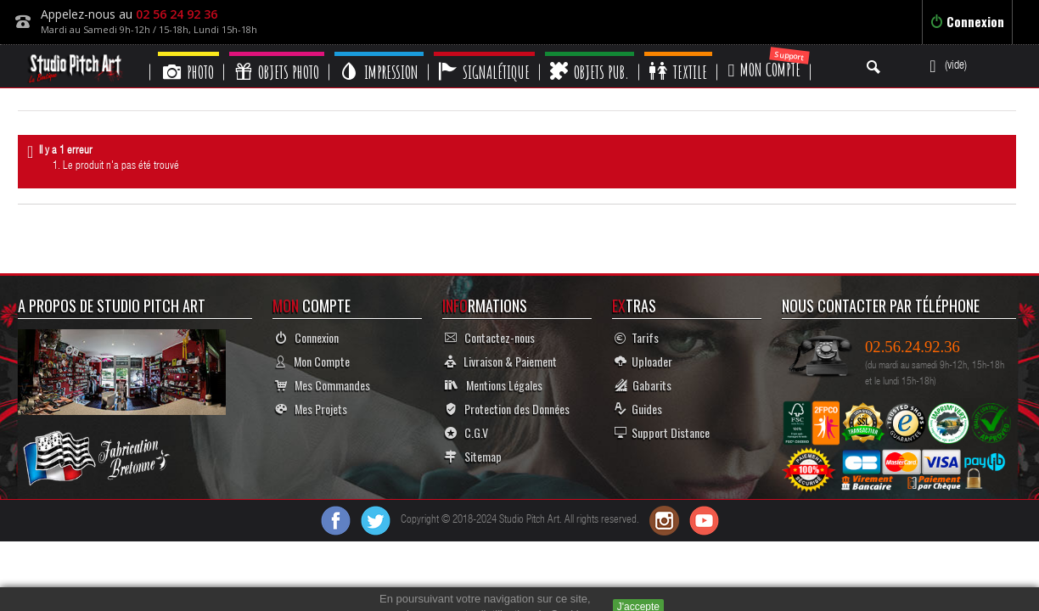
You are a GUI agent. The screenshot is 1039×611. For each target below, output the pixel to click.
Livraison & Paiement (501, 361)
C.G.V (466, 432)
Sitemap (473, 456)
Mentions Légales (493, 385)
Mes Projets (311, 409)
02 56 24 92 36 (176, 14)
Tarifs (637, 337)
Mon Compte (312, 361)
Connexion (967, 21)
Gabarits (643, 385)
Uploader (643, 361)
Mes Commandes (322, 385)
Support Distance (662, 432)
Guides (638, 409)
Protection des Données (507, 409)
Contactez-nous (490, 337)
